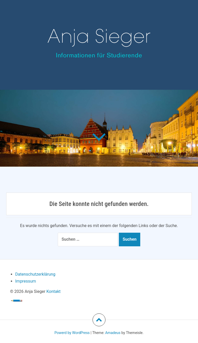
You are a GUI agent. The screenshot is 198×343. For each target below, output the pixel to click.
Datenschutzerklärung (35, 274)
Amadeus (112, 333)
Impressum (25, 281)
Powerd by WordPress (72, 333)
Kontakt (53, 291)
